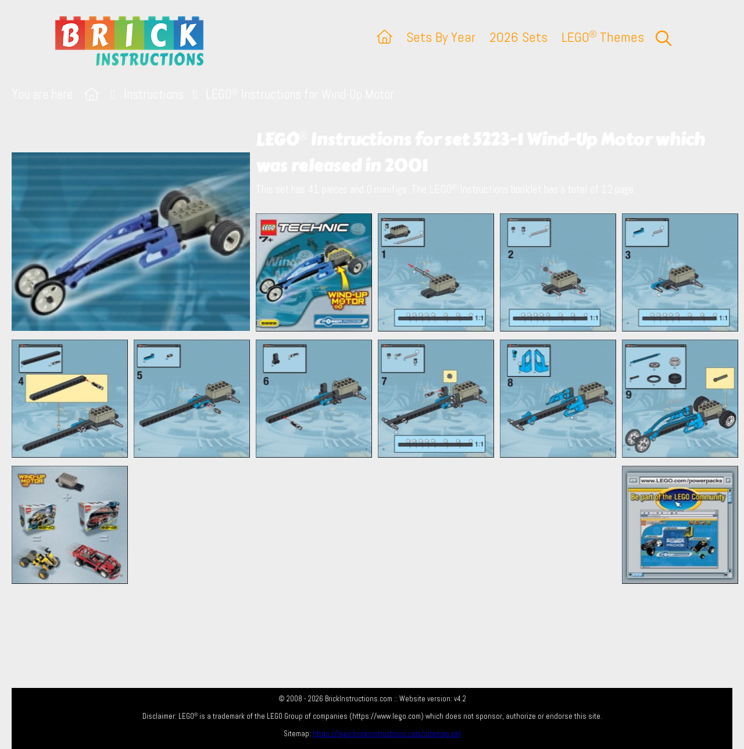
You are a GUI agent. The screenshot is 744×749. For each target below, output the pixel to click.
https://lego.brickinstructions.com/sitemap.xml (387, 734)
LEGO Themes (602, 37)
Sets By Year (440, 37)
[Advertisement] (378, 524)
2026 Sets (518, 37)
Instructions (154, 94)
